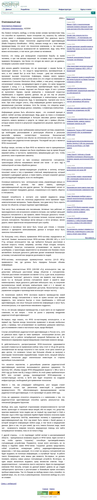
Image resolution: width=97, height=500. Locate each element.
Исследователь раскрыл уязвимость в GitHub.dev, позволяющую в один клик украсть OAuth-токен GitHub (80, 231)
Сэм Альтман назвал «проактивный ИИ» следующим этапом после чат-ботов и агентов (79, 179)
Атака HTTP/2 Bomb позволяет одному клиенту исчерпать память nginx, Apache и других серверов (80, 209)
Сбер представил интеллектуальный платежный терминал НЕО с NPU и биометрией (80, 68)
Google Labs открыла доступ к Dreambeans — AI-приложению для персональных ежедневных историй (79, 38)
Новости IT (71, 19)
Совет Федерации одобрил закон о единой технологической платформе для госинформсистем (80, 198)
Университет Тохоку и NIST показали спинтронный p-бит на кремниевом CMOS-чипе (80, 132)
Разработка (25, 9)
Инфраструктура (65, 9)
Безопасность (44, 9)
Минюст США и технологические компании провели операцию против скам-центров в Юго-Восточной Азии (80, 27)
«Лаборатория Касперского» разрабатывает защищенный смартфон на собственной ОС (81, 90)
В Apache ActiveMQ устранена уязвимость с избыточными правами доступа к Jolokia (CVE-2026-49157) (79, 220)
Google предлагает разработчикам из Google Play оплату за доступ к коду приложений (80, 49)
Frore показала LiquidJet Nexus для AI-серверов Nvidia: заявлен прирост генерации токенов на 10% (80, 121)
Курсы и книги (86, 9)
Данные (9, 9)
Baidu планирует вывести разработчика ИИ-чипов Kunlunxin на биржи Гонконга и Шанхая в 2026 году (81, 79)
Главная (45, 489)
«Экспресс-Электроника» (12, 28)
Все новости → (90, 238)
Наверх (52, 489)
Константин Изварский (11, 26)
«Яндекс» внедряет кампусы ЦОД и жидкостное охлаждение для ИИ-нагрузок (79, 110)
